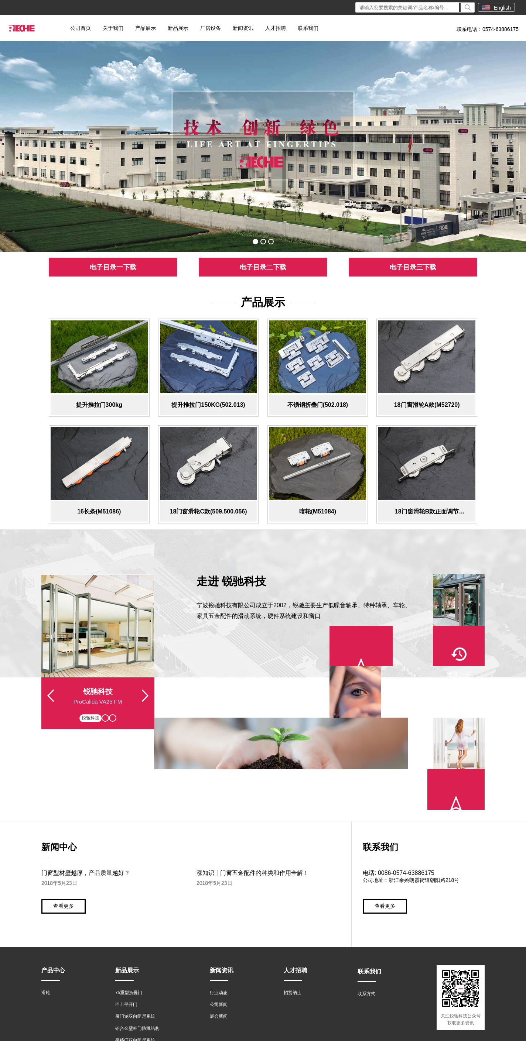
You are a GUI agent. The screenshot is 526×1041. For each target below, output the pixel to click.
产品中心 (53, 889)
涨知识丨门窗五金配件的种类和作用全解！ (253, 792)
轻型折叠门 (126, 971)
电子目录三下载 (413, 267)
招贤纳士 (292, 911)
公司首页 (80, 28)
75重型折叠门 (128, 911)
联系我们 (308, 28)
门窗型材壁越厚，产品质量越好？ (85, 792)
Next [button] (145, 703)
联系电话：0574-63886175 (488, 29)
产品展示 (145, 28)
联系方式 (366, 912)
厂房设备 (210, 28)
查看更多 (63, 825)
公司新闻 (219, 924)
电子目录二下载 (263, 267)
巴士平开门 (126, 924)
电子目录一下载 (113, 267)
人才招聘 (275, 28)
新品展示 (178, 28)
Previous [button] (50, 703)
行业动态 (219, 911)
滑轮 (45, 911)
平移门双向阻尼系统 (135, 959)
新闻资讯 (243, 28)
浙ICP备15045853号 (174, 1032)
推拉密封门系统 (130, 983)
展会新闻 (219, 935)
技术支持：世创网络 (461, 1032)
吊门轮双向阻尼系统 (135, 935)
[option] (263, 146)
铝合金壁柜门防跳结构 (137, 948)
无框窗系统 (126, 995)
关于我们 (113, 28)
